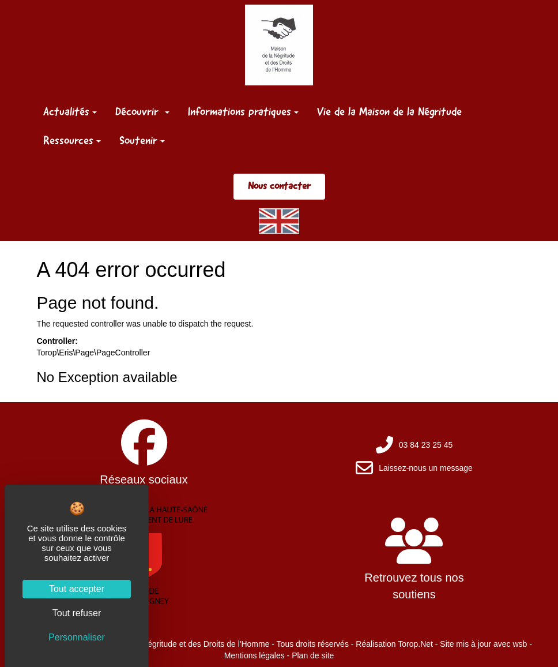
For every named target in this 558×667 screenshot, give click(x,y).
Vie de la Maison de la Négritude (389, 111)
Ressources (72, 140)
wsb (519, 644)
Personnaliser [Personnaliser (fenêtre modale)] (76, 637)
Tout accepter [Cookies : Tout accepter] (76, 589)
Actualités (70, 111)
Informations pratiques (243, 111)
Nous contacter (279, 186)
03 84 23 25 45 (426, 444)
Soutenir (142, 140)
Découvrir (142, 111)
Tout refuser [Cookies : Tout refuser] (76, 613)
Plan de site (313, 655)
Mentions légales (254, 655)
